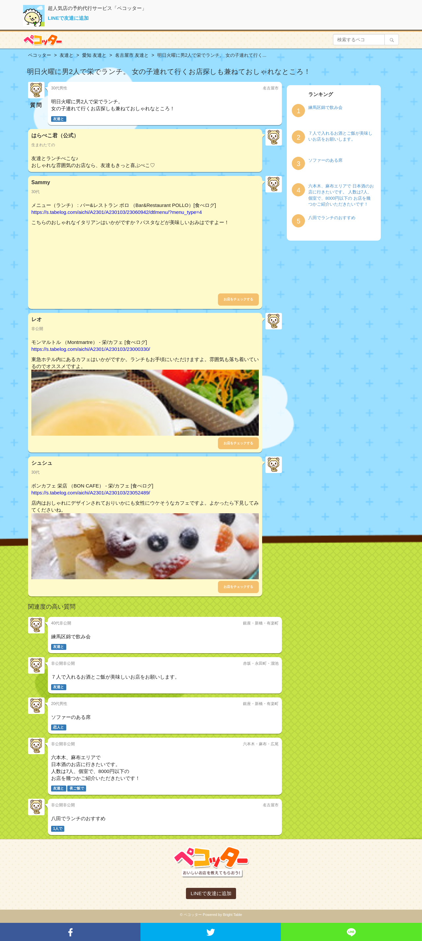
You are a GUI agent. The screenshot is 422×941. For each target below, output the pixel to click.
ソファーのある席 (325, 160)
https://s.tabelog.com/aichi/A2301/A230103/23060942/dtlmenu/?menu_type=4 (116, 212)
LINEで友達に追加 (68, 18)
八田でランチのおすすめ (331, 217)
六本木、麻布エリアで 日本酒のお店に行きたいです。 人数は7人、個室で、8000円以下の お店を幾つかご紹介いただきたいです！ (341, 195)
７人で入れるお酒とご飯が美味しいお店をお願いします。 (340, 136)
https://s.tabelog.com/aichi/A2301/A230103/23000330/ (90, 349)
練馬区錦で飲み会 (325, 107)
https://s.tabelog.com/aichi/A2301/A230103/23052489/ (90, 492)
